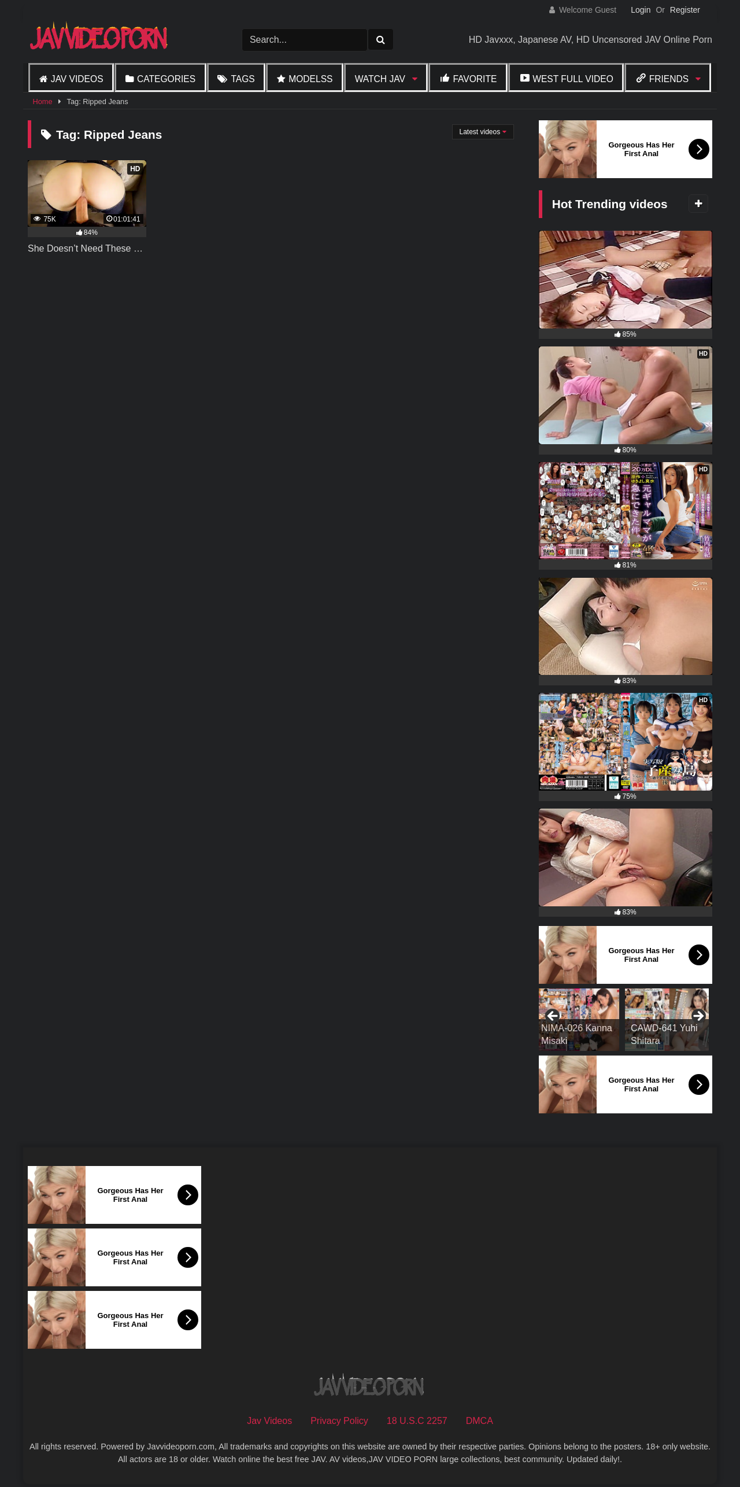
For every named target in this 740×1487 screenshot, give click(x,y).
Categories (166, 79)
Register (685, 9)
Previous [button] (553, 1016)
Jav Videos (77, 79)
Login (640, 9)
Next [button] (697, 1016)
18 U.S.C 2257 (417, 1421)
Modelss (310, 79)
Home (42, 101)
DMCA (479, 1421)
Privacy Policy (339, 1421)
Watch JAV (380, 79)
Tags (242, 79)
